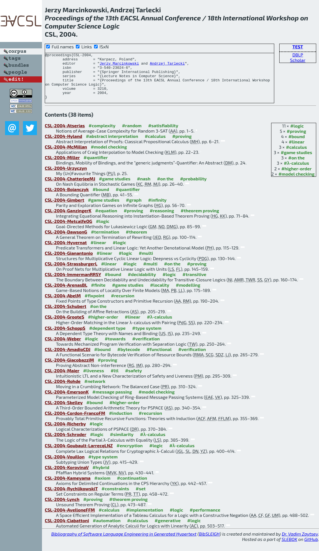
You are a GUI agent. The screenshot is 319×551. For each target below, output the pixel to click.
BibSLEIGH (209, 543)
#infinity (157, 209)
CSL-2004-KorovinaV (67, 476)
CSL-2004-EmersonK (67, 401)
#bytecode (128, 358)
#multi (146, 262)
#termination (105, 241)
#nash (143, 187)
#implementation (144, 519)
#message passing (112, 401)
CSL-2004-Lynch (62, 508)
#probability (193, 187)
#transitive (194, 283)
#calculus (296, 156)
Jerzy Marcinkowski (119, 65)
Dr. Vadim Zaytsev (300, 543)
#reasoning (162, 219)
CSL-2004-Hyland (63, 145)
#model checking (296, 183)
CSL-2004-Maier (62, 379)
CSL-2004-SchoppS (65, 337)
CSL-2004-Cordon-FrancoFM (75, 422)
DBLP (297, 54)
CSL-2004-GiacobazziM (69, 369)
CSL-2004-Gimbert (64, 209)
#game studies (296, 161)
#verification (146, 347)
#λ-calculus (296, 172)
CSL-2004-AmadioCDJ (67, 358)
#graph (134, 209)
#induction (120, 422)
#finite (98, 294)
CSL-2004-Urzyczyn (66, 177)
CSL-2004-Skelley (64, 411)
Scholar (297, 60)
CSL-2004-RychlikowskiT (71, 497)
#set (141, 497)
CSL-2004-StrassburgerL (71, 273)
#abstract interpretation (112, 145)
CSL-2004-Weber (63, 347)
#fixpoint (94, 304)
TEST (297, 46)
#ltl (114, 379)
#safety (133, 379)
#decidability (142, 283)
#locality (159, 294)
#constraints (115, 497)
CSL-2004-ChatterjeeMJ (70, 187)
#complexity (102, 134)
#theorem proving (199, 219)
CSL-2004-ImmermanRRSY (73, 283)
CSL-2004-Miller (62, 166)
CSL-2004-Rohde (63, 390)
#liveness (93, 379)
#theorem (136, 241)
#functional (159, 358)
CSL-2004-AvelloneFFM (70, 519)
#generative (168, 529)
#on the (296, 166)
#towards (115, 347)
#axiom (102, 487)
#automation (107, 529)
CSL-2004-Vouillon (65, 465)
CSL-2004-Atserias (65, 134)
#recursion (123, 304)
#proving (296, 140)
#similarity (121, 443)
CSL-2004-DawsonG (66, 241)
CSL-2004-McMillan (66, 156)
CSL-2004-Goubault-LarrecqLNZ (79, 454)
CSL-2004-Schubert (65, 315)
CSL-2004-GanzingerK (68, 219)
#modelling (188, 294)
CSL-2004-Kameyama (67, 487)
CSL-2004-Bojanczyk (67, 198)
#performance (205, 519)
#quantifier (95, 166)
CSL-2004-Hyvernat (66, 251)
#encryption (129, 454)
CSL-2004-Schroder (65, 443)
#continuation (132, 487)
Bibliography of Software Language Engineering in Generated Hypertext (123, 543)
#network (94, 390)
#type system (146, 337)
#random (132, 134)
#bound (296, 145)
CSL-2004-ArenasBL (66, 294)
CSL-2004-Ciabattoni (67, 529)
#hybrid (100, 476)
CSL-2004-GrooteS (64, 326)
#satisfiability (163, 134)
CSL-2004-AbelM (63, 304)
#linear (296, 151)
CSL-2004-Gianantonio (69, 262)
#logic (297, 135)
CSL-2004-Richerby (65, 432)
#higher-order (296, 177)
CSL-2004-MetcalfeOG (68, 230)
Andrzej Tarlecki (167, 65)
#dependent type (107, 337)
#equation (106, 219)
